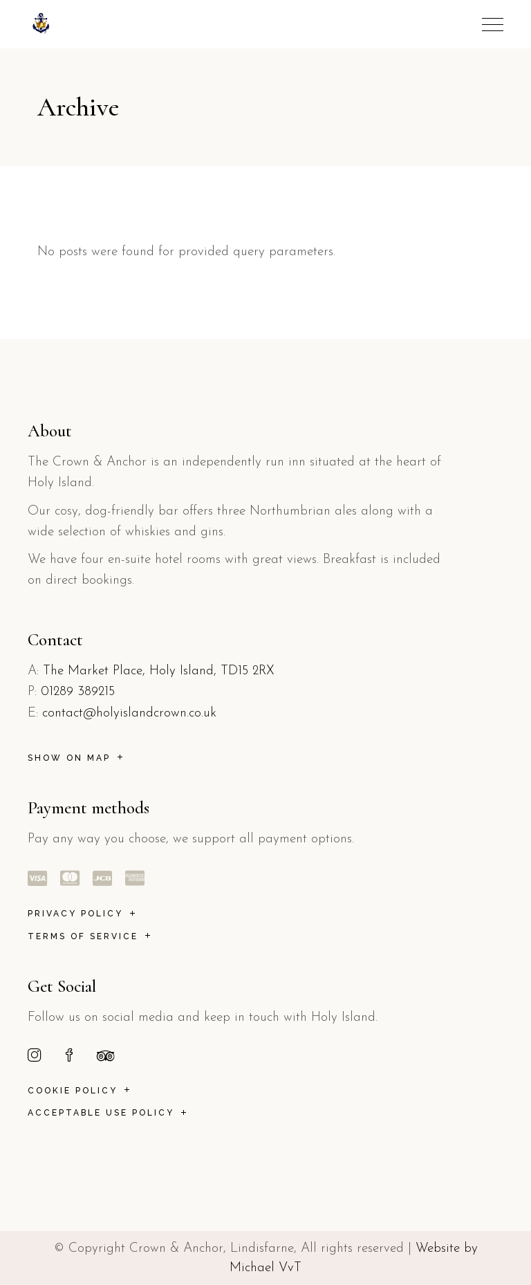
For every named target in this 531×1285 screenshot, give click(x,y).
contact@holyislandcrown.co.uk (129, 713)
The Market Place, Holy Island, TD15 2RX (158, 671)
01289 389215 (78, 692)
